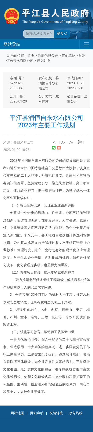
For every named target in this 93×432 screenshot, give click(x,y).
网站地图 (17, 413)
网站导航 (11, 44)
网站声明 (37, 413)
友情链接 (56, 413)
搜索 (62, 34)
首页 (31, 56)
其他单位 (68, 56)
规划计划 (43, 61)
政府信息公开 (48, 56)
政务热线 (75, 413)
